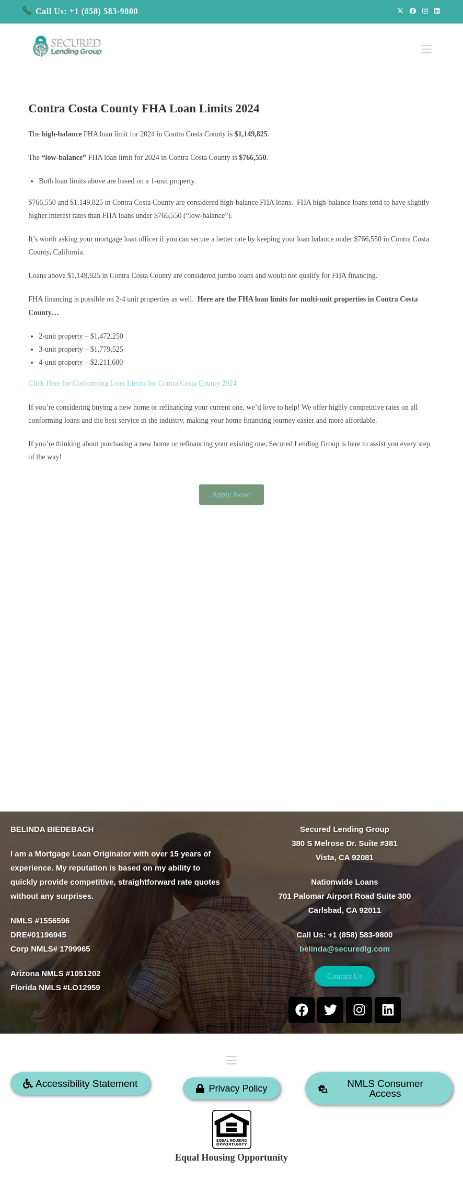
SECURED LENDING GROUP (265, 1168)
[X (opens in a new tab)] (400, 11)
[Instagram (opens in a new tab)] (425, 11)
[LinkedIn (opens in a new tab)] (435, 11)
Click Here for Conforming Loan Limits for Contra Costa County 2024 (132, 383)
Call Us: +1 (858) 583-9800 (87, 11)
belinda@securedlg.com (344, 948)
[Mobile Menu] (426, 43)
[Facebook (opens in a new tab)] (413, 11)
